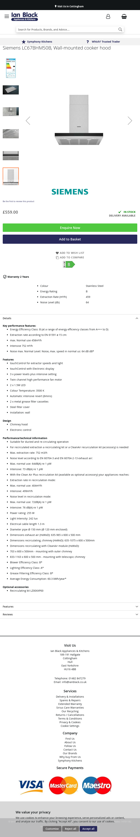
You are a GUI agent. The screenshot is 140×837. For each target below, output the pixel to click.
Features (8, 606)
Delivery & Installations (70, 696)
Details (7, 318)
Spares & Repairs (70, 700)
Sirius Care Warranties (70, 707)
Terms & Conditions (70, 718)
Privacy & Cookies (70, 722)
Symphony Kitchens (70, 760)
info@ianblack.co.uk (74, 682)
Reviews (8, 614)
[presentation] (70, 318)
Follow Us (70, 746)
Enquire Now (70, 227)
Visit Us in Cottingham (70, 6)
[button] (28, 120)
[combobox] (70, 29)
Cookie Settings (70, 726)
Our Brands (70, 753)
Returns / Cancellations (70, 715)
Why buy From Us (70, 757)
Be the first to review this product (18, 201)
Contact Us (70, 749)
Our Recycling (70, 711)
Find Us (70, 738)
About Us (70, 742)
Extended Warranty (70, 704)
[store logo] (24, 16)
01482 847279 (77, 678)
